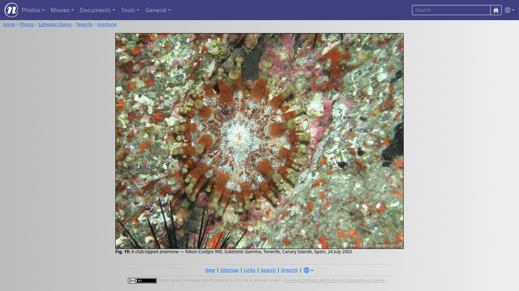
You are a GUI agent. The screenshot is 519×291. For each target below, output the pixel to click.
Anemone (107, 24)
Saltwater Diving (54, 24)
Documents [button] (95, 10)
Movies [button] (60, 10)
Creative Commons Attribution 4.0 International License (334, 280)
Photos (27, 24)
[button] (508, 10)
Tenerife (84, 24)
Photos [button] (31, 10)
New (210, 270)
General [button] (156, 10)
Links (250, 270)
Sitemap (229, 270)
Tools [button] (128, 10)
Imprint (289, 270)
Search (268, 270)
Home (9, 24)
